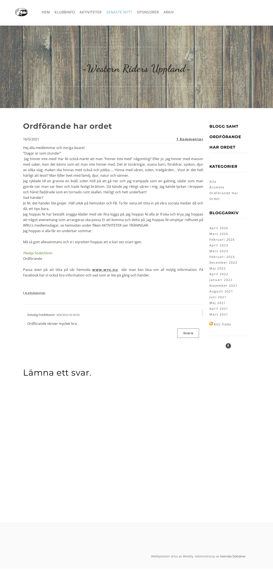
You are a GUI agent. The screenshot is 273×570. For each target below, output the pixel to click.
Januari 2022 (220, 281)
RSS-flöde (222, 325)
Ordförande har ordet (72, 127)
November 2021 (223, 287)
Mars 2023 (218, 252)
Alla (212, 183)
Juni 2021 (218, 298)
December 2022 (223, 264)
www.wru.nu (105, 270)
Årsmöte (216, 188)
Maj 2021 (217, 304)
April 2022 (218, 275)
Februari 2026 (222, 241)
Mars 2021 (218, 315)
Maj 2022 (217, 269)
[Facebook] (228, 347)
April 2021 (218, 310)
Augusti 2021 (221, 292)
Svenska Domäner (233, 557)
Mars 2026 (218, 235)
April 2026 (218, 229)
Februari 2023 (222, 258)
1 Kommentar (189, 140)
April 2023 (218, 246)
